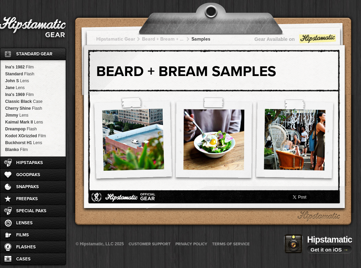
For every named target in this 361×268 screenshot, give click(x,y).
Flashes (26, 247)
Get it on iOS (329, 250)
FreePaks (27, 199)
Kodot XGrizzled (25, 135)
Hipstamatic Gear (115, 39)
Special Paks (31, 211)
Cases (23, 259)
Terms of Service (231, 244)
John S (17, 80)
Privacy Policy (191, 244)
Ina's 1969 (19, 94)
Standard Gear (34, 54)
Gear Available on (295, 40)
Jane (15, 87)
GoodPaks (28, 175)
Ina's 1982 (19, 67)
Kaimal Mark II (24, 122)
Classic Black (24, 101)
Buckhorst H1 (23, 142)
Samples (201, 39)
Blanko (16, 149)
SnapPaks (27, 187)
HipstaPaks (29, 162)
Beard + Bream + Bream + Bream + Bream (163, 39)
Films (22, 235)
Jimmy (16, 115)
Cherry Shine (23, 108)
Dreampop (21, 129)
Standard (19, 74)
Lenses (24, 223)
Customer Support (150, 244)
